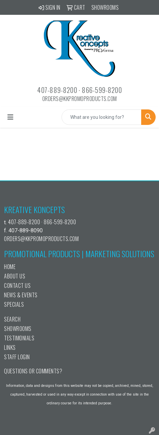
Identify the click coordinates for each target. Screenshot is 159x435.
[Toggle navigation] (10, 117)
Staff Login (17, 357)
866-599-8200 (102, 90)
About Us (14, 276)
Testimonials (19, 338)
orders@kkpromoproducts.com (79, 99)
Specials (14, 304)
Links (10, 347)
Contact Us (17, 285)
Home (9, 267)
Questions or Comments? (33, 371)
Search (12, 319)
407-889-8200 (57, 90)
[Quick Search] (102, 117)
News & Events (21, 295)
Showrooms (18, 329)
